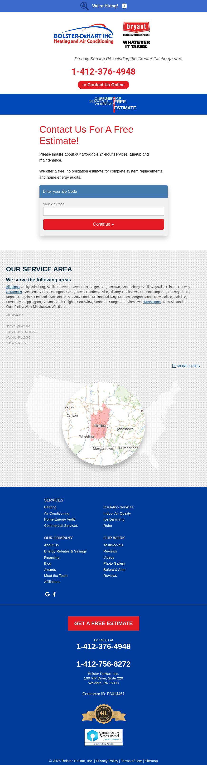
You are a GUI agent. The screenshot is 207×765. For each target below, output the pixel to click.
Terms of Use (131, 755)
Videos (109, 552)
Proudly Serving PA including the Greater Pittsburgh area (128, 58)
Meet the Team (56, 570)
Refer (108, 520)
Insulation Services (119, 502)
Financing (52, 552)
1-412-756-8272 (104, 658)
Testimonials (113, 540)
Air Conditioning (56, 508)
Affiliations (52, 576)
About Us (51, 540)
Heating (50, 502)
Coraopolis (14, 286)
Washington (152, 296)
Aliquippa (13, 281)
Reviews (110, 546)
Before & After (115, 564)
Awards (50, 564)
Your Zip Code (53, 199)
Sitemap (151, 755)
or (103, 84)
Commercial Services (61, 520)
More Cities (188, 360)
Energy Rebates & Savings (65, 546)
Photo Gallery (114, 558)
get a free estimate (103, 618)
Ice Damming (114, 514)
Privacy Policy (107, 755)
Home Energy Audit (59, 514)
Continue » (103, 218)
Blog (47, 558)
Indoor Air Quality (117, 508)
